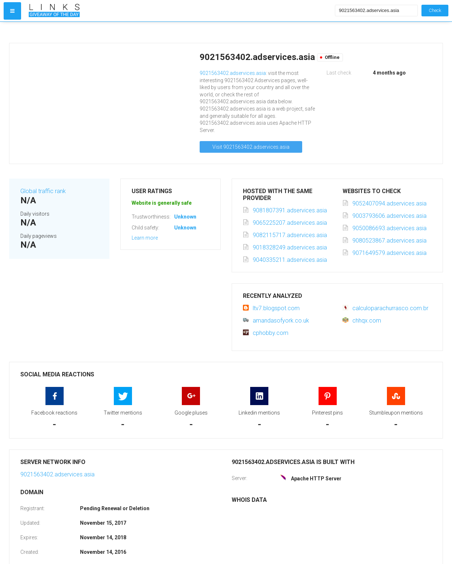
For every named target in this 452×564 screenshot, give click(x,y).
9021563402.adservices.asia (233, 73)
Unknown (185, 217)
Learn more (145, 238)
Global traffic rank (43, 191)
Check (435, 10)
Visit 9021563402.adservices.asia (250, 147)
